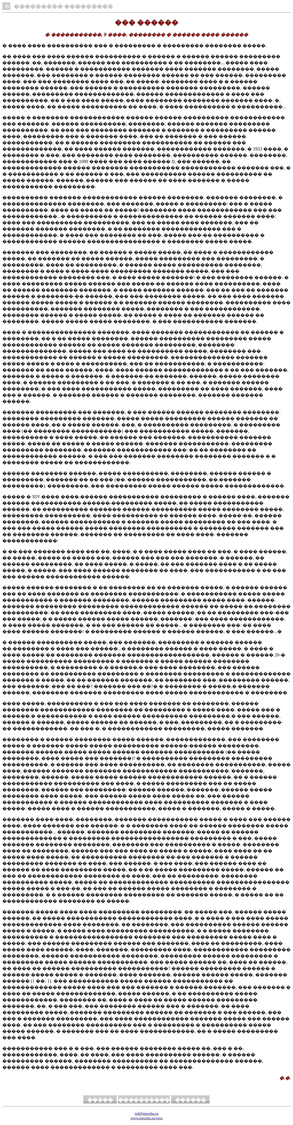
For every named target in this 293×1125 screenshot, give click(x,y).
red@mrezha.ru (147, 1113)
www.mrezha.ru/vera (146, 1118)
